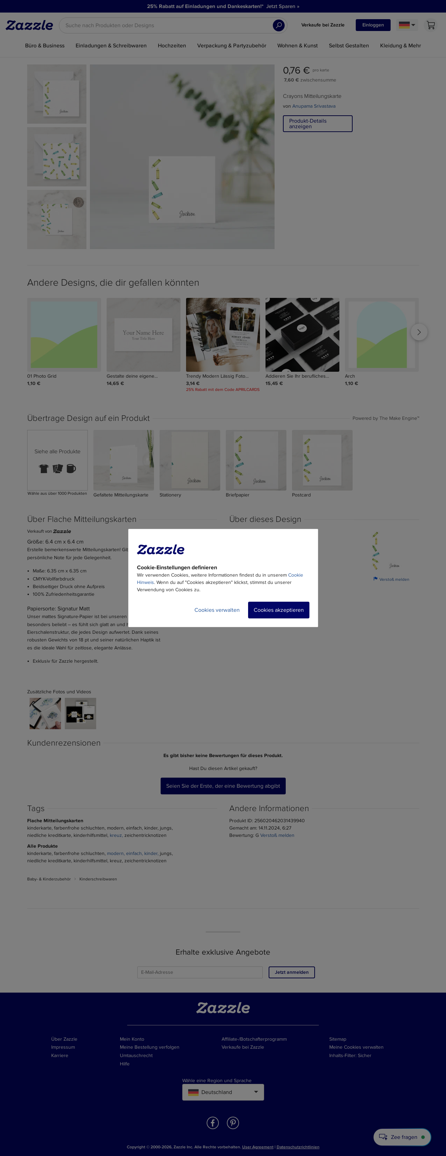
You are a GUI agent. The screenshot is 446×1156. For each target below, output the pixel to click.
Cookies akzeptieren (279, 610)
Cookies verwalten (217, 610)
